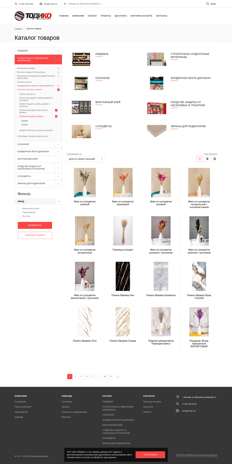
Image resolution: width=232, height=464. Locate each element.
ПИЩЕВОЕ (22, 50)
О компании (20, 401)
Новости (147, 412)
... (98, 376)
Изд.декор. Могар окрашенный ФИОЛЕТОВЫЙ (199, 343)
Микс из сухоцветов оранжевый (123, 203)
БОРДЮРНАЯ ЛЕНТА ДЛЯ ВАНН (33, 151)
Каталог (92, 16)
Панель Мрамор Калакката (161, 295)
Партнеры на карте (141, 16)
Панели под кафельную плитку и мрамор (33, 111)
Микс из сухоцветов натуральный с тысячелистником (199, 204)
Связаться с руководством (74, 412)
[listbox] (85, 159)
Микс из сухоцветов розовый (161, 203)
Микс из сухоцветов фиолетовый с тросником (85, 296)
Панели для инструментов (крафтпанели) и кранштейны (36, 77)
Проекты (106, 16)
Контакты (161, 16)
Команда (19, 417)
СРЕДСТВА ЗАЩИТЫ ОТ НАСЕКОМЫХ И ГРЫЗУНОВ (31, 168)
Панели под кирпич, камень (31, 116)
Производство (21, 412)
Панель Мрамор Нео (123, 295)
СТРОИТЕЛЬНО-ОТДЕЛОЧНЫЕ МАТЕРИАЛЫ (32, 59)
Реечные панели (24, 82)
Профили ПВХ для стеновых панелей (35, 130)
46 (105, 376)
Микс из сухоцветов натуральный (84, 251)
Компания (78, 16)
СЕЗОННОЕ (23, 144)
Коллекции (67, 401)
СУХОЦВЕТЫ (23, 176)
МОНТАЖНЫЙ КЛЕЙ (27, 159)
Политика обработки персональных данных (196, 455)
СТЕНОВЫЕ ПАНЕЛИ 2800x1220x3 (32, 136)
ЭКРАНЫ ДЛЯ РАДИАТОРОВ (31, 183)
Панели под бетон (27, 94)
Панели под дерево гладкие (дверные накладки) (36, 99)
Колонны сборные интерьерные (31, 72)
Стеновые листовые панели (29, 90)
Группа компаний (23, 407)
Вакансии (66, 417)
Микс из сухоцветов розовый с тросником (161, 251)
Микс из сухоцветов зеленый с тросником (199, 251)
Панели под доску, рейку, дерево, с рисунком (34, 105)
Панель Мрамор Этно (85, 341)
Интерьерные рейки (26, 68)
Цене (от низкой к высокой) (82, 159)
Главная (64, 16)
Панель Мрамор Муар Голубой (199, 296)
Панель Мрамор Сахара (123, 341)
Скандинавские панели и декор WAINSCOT (36, 86)
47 (110, 376)
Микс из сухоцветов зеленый (84, 203)
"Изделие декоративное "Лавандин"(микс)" (161, 342)
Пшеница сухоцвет (123, 250)
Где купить (121, 16)
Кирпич (24, 124)
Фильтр (24, 193)
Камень (24, 121)
